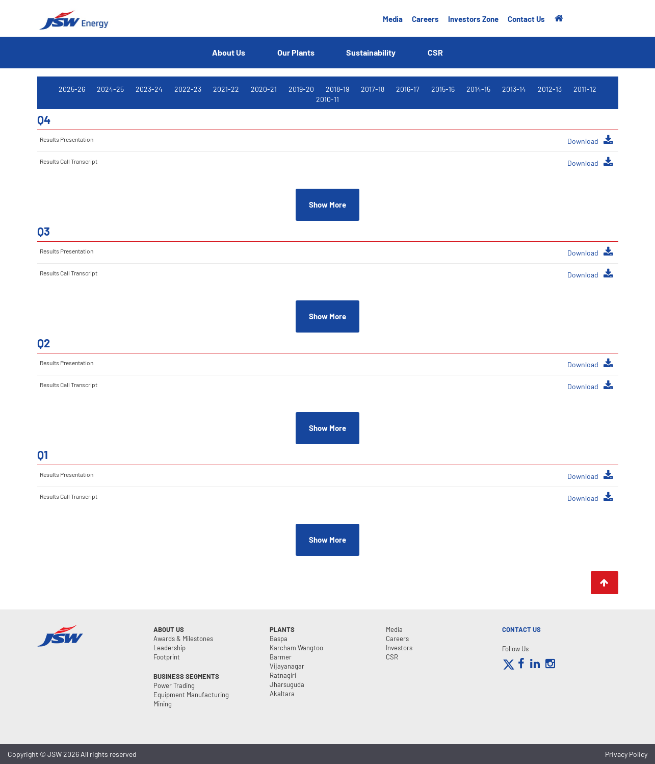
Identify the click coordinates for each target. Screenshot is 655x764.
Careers (425, 18)
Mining (162, 704)
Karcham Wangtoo (296, 648)
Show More (327, 204)
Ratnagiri (283, 675)
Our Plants (296, 52)
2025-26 (72, 89)
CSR (435, 52)
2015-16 (443, 89)
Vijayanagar (287, 666)
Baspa (278, 638)
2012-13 (550, 89)
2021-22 (226, 89)
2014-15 (478, 89)
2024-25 (110, 89)
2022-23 (187, 89)
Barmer (281, 657)
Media (393, 18)
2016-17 (408, 89)
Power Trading (174, 685)
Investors (399, 648)
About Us (228, 52)
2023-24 (149, 89)
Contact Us (526, 18)
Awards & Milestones (183, 638)
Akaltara (282, 694)
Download (590, 140)
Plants (282, 629)
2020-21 (264, 89)
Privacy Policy (626, 754)
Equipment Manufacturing (191, 695)
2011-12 (584, 89)
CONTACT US (521, 629)
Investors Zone (473, 18)
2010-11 (327, 99)
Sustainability (371, 52)
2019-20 (301, 89)
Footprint (166, 657)
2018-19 (337, 89)
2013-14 (514, 89)
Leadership (169, 648)
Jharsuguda (287, 684)
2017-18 (372, 89)
